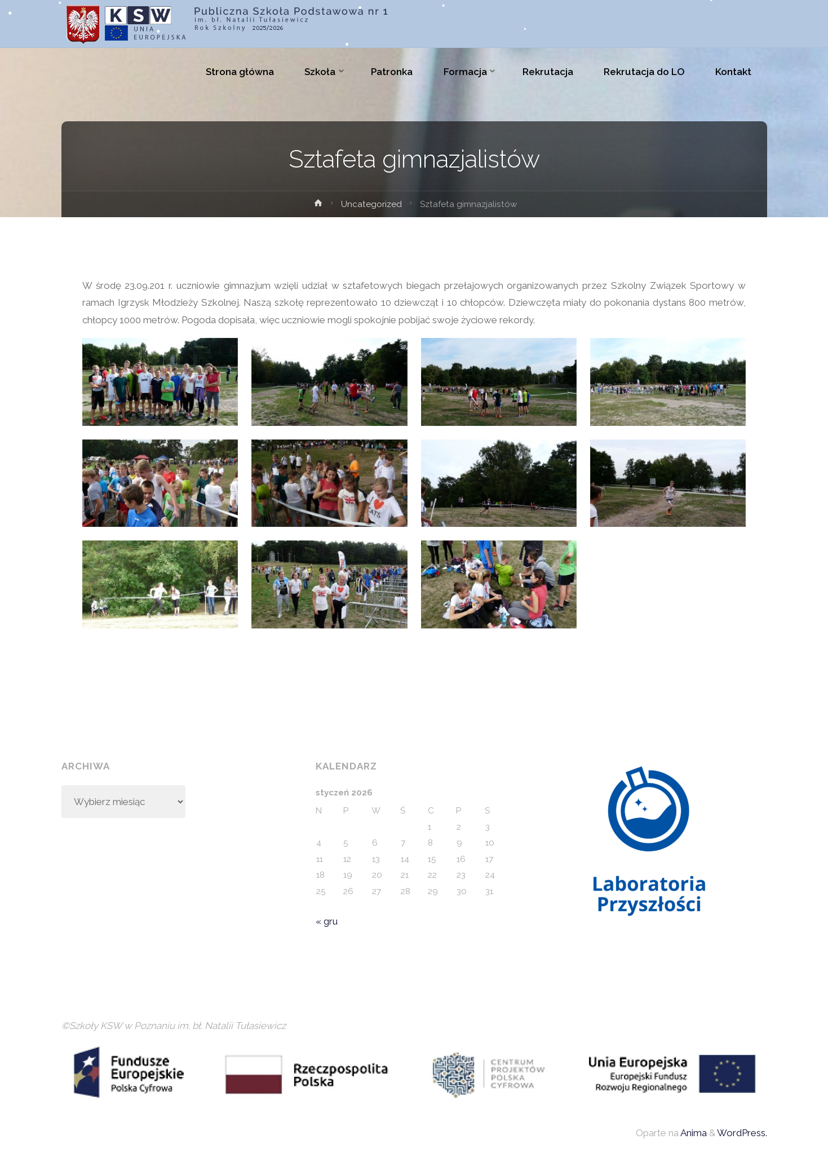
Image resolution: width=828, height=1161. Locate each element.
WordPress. (742, 1132)
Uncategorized (371, 204)
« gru (327, 921)
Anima (693, 1132)
